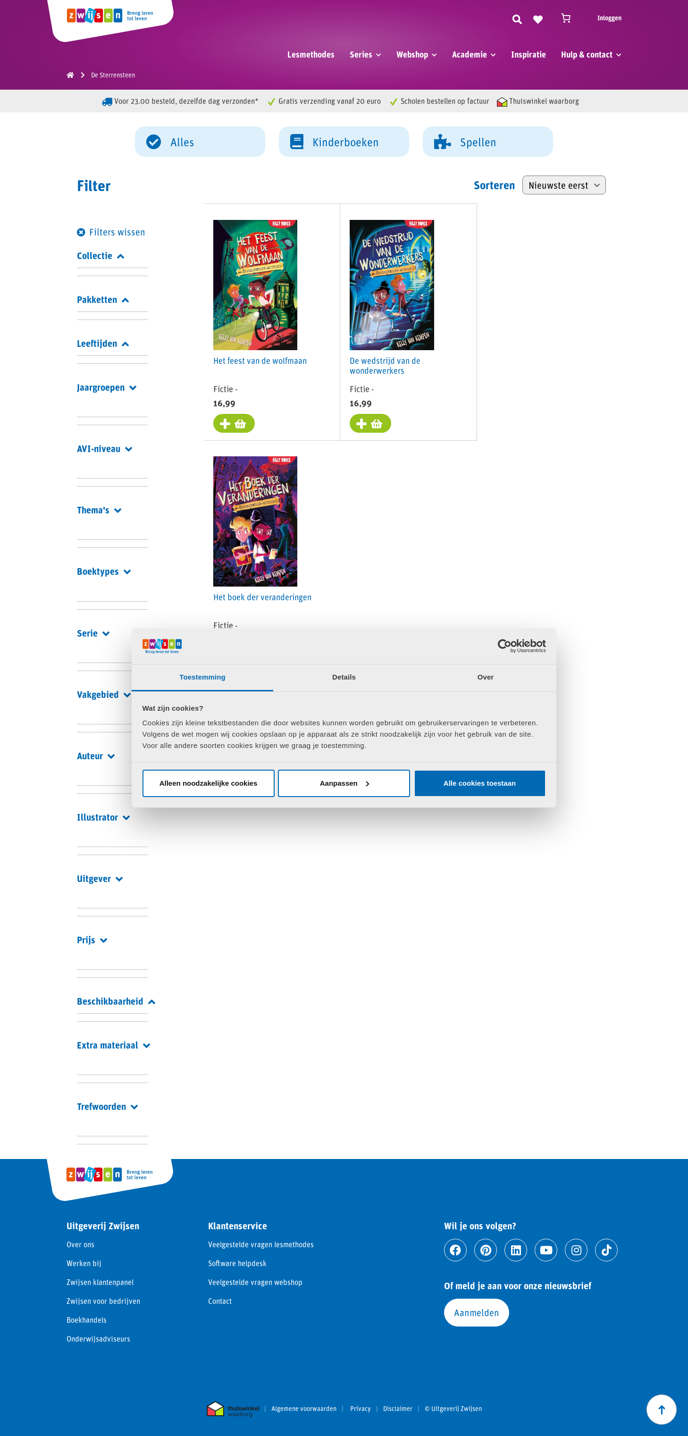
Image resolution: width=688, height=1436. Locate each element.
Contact (220, 1301)
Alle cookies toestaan (480, 783)
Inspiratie (528, 54)
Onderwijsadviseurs (98, 1339)
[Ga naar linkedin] (515, 1250)
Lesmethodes (311, 54)
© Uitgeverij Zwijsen (453, 1408)
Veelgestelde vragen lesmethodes (261, 1244)
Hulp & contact (586, 54)
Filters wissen (117, 232)
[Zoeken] (517, 18)
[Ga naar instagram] (576, 1250)
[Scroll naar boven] (661, 1409)
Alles (170, 141)
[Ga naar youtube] (546, 1250)
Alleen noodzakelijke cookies (208, 783)
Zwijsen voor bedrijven (103, 1301)
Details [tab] (344, 677)
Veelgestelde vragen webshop (255, 1282)
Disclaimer (397, 1408)
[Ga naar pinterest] (485, 1250)
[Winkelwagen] (570, 18)
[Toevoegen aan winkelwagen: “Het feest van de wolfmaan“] (234, 423)
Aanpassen (344, 783)
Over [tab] (486, 677)
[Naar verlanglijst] (538, 18)
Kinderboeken (334, 141)
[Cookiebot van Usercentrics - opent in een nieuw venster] (504, 646)
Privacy (360, 1408)
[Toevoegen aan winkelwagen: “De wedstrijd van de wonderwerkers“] (368, 423)
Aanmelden (476, 1312)
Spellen (465, 141)
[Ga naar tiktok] (606, 1250)
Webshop (412, 54)
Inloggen (609, 17)
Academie (469, 54)
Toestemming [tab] (202, 677)
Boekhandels (87, 1320)
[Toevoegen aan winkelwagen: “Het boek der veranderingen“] (502, 423)
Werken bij (84, 1263)
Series (361, 54)
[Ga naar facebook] (455, 1250)
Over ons (80, 1244)
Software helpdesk (237, 1263)
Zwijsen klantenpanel (100, 1282)
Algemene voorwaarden (303, 1408)
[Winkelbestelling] (564, 185)
